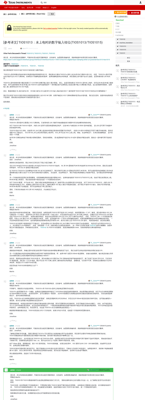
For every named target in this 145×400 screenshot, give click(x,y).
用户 (140, 2)
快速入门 (44, 7)
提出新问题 (135, 13)
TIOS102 (122, 39)
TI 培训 (36, 7)
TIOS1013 (123, 46)
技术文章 (28, 7)
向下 (16, 150)
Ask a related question (50, 28)
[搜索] (76, 2)
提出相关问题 (120, 13)
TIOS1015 (123, 49)
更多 (53, 14)
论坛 (21, 7)
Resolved (120, 20)
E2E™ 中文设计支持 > (11, 7)
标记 (128, 58)
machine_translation (126, 43)
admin (10, 48)
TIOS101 (122, 53)
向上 (10, 150)
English (51, 7)
